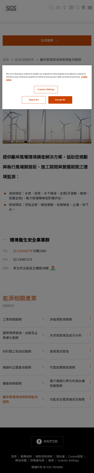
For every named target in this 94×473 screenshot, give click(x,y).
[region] (47, 87)
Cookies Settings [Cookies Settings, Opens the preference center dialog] (46, 89)
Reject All (33, 100)
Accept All (60, 100)
